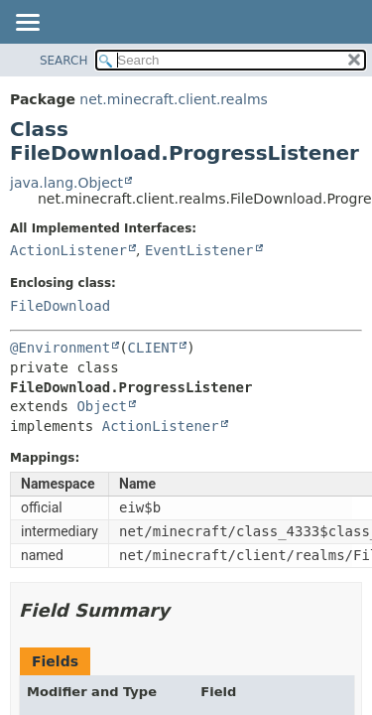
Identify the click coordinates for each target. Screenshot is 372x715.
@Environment (60, 348)
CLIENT (153, 348)
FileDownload (60, 306)
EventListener (199, 250)
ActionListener (68, 250)
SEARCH (64, 61)
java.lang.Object (66, 183)
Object (101, 406)
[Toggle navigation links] (27, 24)
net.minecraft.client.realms (173, 99)
